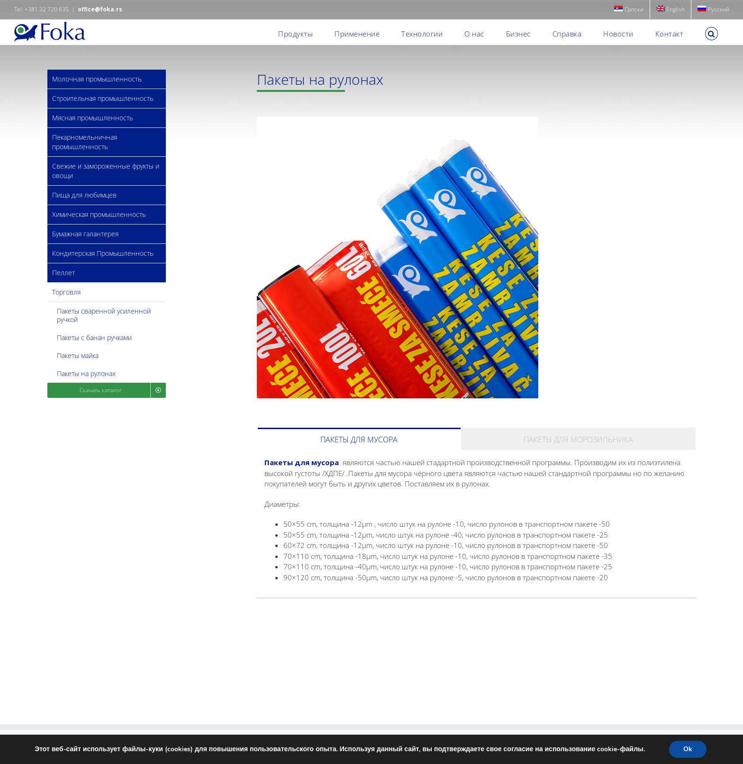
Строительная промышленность (103, 98)
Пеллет (63, 272)
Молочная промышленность (97, 78)
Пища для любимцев (84, 194)
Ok (687, 749)
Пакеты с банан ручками (94, 337)
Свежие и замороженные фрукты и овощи (105, 171)
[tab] (359, 439)
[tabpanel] (477, 523)
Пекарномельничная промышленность (84, 142)
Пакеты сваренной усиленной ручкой (104, 315)
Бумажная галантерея (85, 233)
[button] (711, 34)
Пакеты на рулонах (86, 373)
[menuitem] (629, 9)
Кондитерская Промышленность (103, 253)
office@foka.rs (100, 9)
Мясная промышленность (92, 117)
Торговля (66, 292)
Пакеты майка (78, 355)
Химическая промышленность (99, 214)
